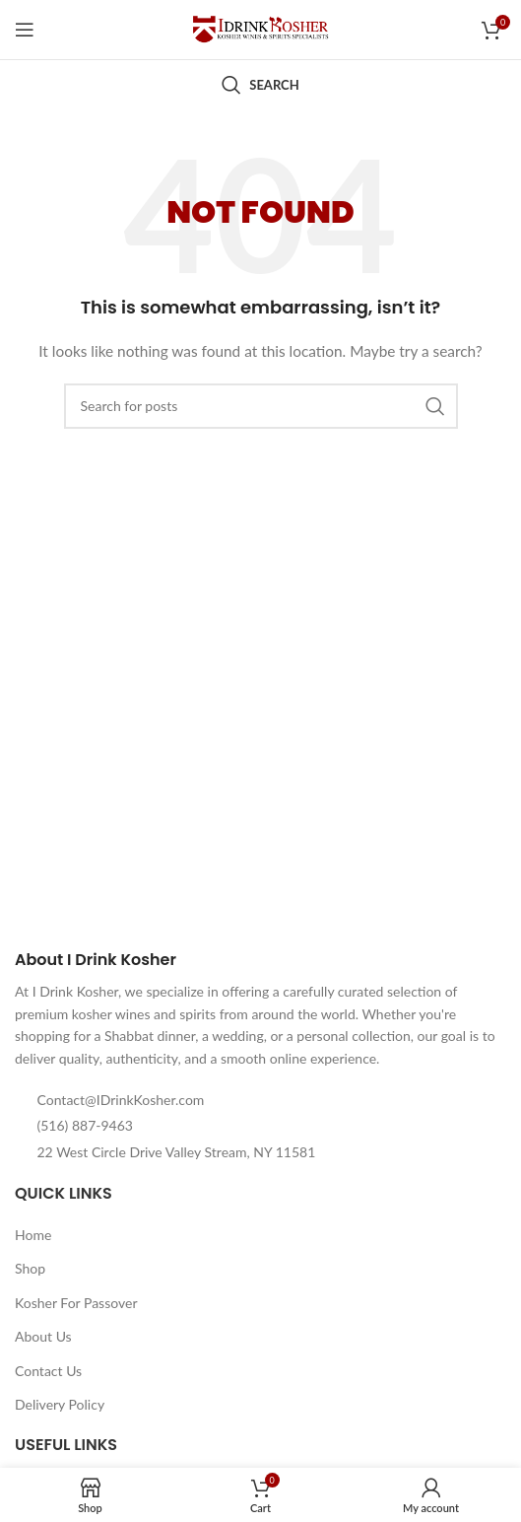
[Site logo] (261, 28)
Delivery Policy (59, 1404)
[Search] (260, 84)
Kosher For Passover (76, 1302)
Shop (30, 1268)
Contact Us (48, 1370)
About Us (43, 1336)
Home (33, 1234)
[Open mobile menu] (24, 29)
